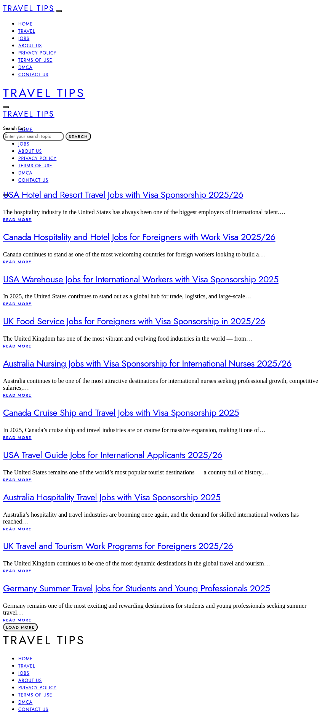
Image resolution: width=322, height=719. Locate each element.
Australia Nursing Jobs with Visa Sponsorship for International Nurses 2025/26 (147, 363)
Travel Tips (28, 8)
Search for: (14, 128)
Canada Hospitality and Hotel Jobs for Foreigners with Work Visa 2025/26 (139, 236)
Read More (17, 219)
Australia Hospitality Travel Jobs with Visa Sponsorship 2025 (112, 497)
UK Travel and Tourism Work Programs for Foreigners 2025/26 (118, 545)
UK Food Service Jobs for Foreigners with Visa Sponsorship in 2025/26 (134, 321)
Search (78, 136)
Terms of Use (35, 60)
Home (25, 24)
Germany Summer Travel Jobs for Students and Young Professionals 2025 (136, 588)
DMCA (25, 67)
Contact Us (33, 74)
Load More (20, 627)
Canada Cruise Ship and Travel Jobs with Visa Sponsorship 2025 (121, 412)
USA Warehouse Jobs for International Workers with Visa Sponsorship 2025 (141, 279)
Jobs (23, 38)
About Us (30, 45)
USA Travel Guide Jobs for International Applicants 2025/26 (112, 454)
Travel (26, 31)
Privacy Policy (37, 53)
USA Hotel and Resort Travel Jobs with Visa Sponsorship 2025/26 (123, 194)
